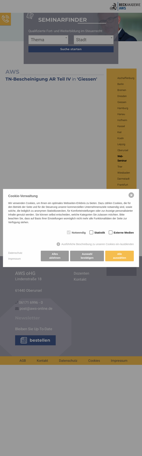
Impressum (14, 258)
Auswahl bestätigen (87, 256)
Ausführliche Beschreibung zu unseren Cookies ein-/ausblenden (97, 244)
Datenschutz (15, 252)
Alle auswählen (119, 256)
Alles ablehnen (54, 256)
